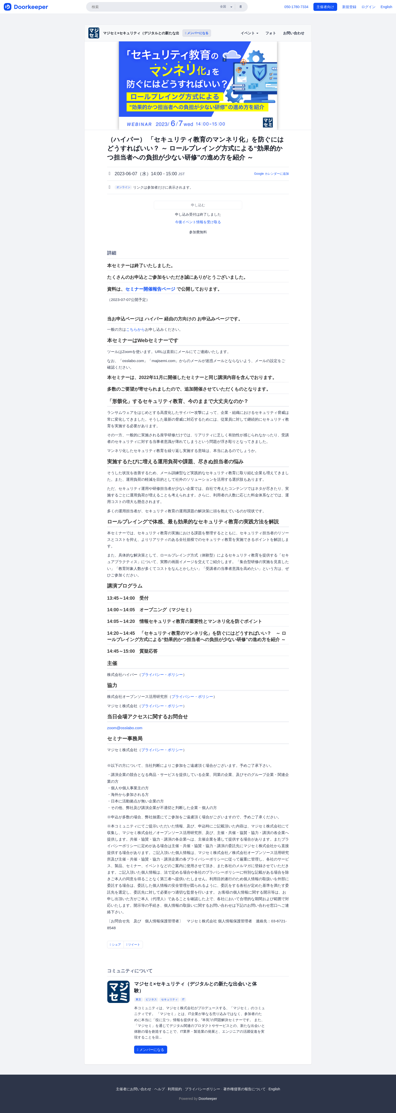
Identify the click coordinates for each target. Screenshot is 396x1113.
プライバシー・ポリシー (162, 674)
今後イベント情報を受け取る (198, 222)
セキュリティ (169, 999)
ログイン (368, 7)
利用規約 (175, 1089)
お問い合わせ (293, 33)
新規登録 (349, 7)
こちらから (135, 329)
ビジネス (151, 999)
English (386, 7)
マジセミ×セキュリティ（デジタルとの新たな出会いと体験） (152, 33)
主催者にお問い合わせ (133, 1089)
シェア (115, 944)
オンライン (123, 187)
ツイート (133, 944)
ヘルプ (159, 1089)
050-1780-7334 (296, 7)
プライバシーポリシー (202, 1089)
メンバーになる (196, 33)
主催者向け (325, 7)
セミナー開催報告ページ (150, 289)
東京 (138, 999)
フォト (270, 33)
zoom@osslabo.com (124, 728)
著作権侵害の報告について (244, 1089)
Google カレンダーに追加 (271, 173)
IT (183, 999)
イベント (249, 33)
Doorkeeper (208, 1099)
